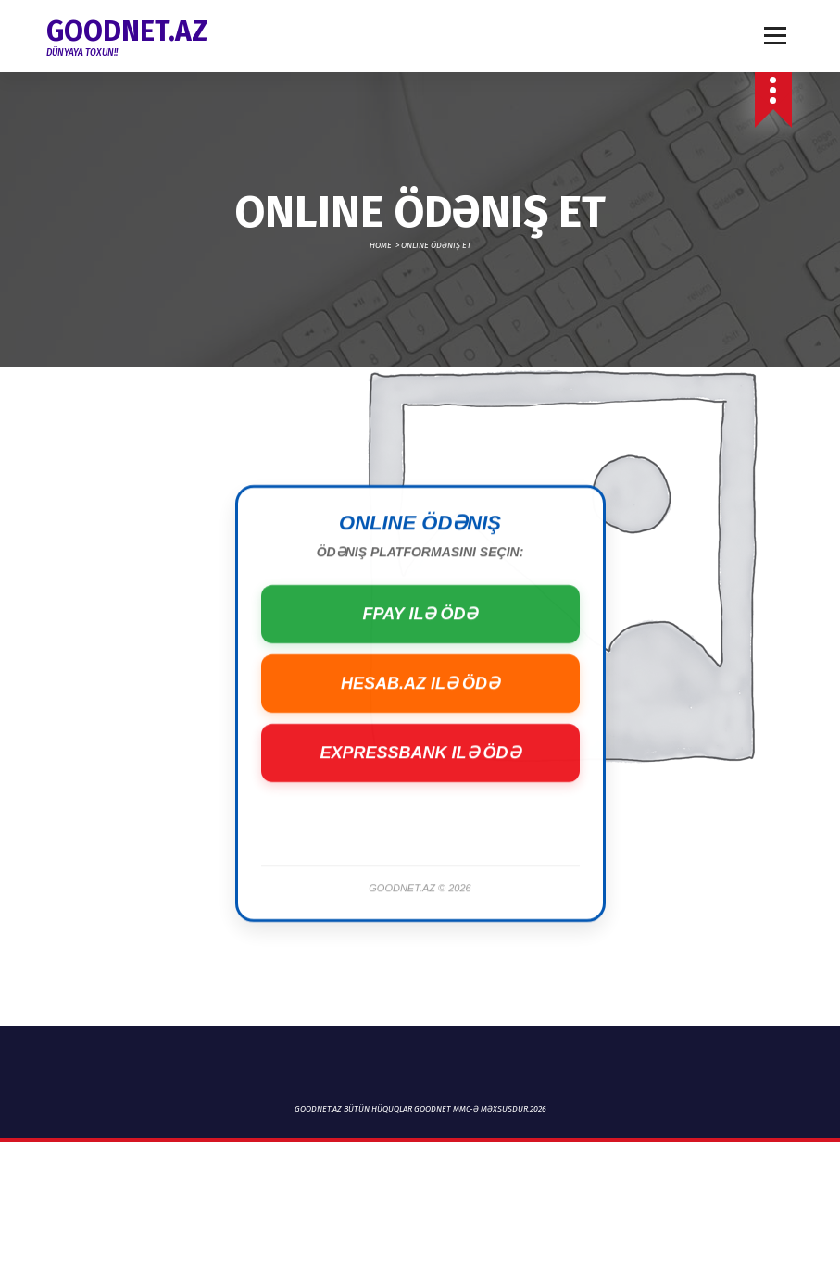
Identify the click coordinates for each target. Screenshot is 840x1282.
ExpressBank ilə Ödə (420, 795)
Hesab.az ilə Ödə (420, 725)
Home (381, 245)
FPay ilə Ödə (419, 656)
